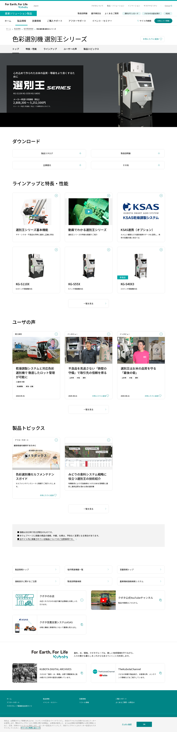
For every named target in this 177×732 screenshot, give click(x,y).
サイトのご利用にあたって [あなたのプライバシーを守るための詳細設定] (30, 728)
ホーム (8, 28)
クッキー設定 (127, 724)
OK (144, 724)
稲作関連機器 (28, 28)
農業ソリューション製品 (18, 13)
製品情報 (17, 28)
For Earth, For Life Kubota (16, 5)
